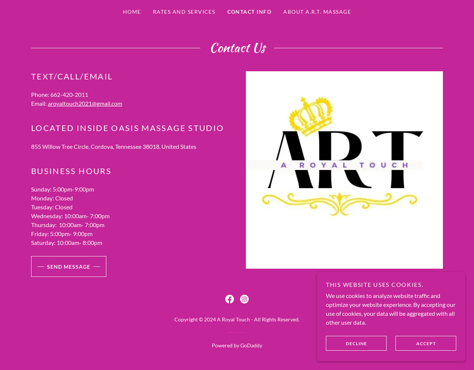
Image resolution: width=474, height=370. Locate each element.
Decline (346, 343)
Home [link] (132, 12)
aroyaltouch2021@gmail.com (85, 103)
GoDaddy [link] (251, 345)
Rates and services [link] (184, 12)
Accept (415, 343)
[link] (229, 299)
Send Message (60, 266)
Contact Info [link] (249, 12)
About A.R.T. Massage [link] (317, 12)
